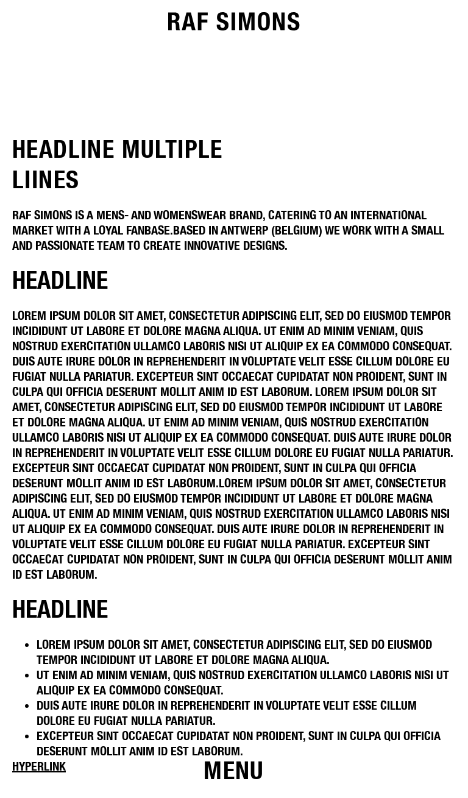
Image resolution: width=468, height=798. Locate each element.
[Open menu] (234, 770)
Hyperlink (39, 766)
